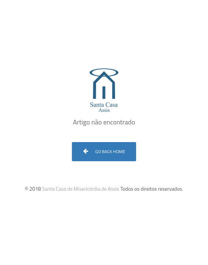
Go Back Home (104, 151)
